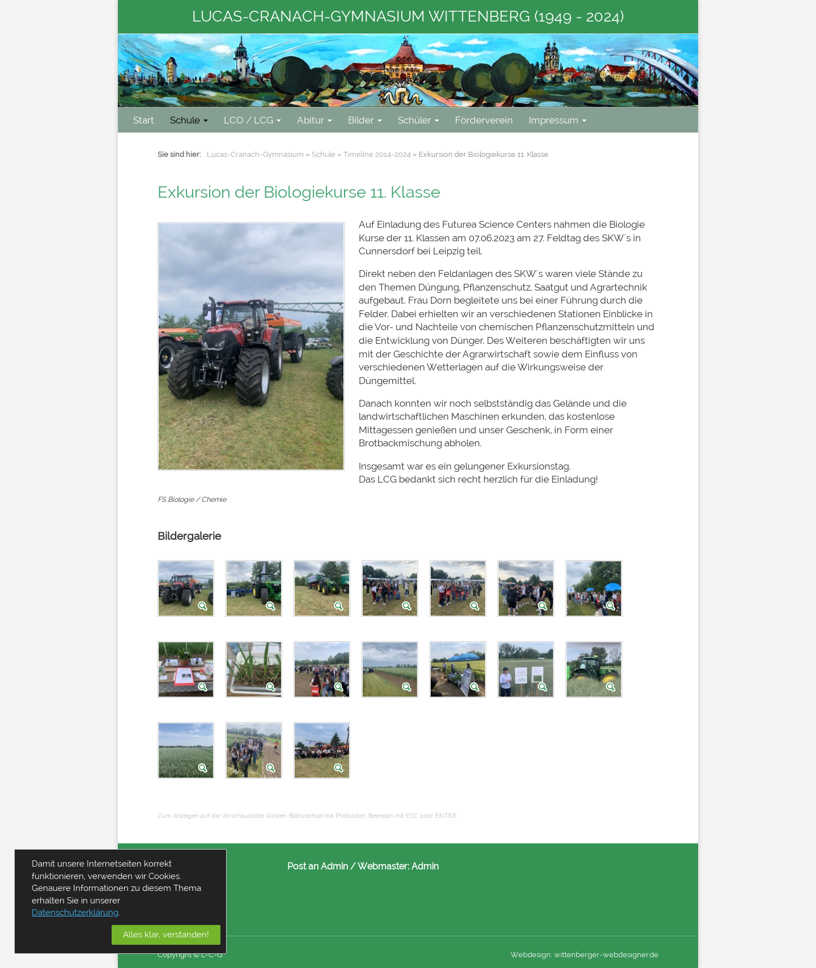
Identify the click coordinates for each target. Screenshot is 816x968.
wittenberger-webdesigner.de (606, 954)
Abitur (314, 120)
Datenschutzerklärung (75, 912)
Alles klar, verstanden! (166, 934)
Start (143, 120)
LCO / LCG (252, 120)
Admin (425, 866)
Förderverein (484, 120)
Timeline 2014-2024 (377, 154)
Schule (189, 120)
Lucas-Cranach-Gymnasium (255, 154)
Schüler (418, 120)
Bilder (365, 120)
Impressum (557, 120)
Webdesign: (531, 954)
